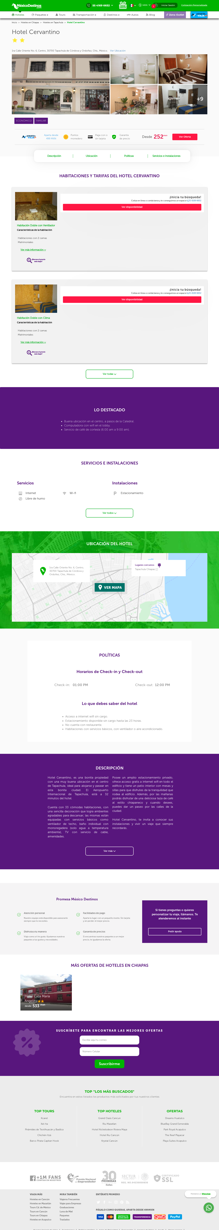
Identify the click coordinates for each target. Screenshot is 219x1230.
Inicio (14, 22)
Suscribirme (109, 1060)
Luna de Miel (66, 1208)
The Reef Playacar (174, 1132)
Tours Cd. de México (40, 1204)
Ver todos (109, 509)
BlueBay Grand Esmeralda (175, 1120)
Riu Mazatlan (109, 1120)
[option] (46, 991)
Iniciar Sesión (168, 5)
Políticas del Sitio (87, 1227)
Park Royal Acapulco (175, 1126)
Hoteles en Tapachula (53, 22)
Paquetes (64, 1212)
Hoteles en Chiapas (30, 22)
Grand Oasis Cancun (109, 1115)
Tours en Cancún (38, 1208)
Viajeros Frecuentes (70, 1196)
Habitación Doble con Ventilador (36, 225)
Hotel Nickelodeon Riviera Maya (109, 1126)
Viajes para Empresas (70, 1200)
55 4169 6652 (194, 200)
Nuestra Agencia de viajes (45, 1227)
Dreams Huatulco (174, 1115)
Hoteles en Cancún (40, 1196)
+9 (200, 99)
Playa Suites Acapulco (175, 1137)
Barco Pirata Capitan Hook (44, 1137)
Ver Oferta (185, 136)
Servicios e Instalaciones (166, 156)
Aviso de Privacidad (108, 1227)
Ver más (110, 847)
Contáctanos (68, 1227)
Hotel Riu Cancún (109, 1132)
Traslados (65, 1216)
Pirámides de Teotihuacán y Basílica (44, 1126)
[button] (88, 14)
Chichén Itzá (44, 1132)
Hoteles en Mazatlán (40, 1200)
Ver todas (109, 371)
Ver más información (33, 249)
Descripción (54, 156)
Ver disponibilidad (132, 207)
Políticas (129, 156)
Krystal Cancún (109, 1137)
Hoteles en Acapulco (40, 1216)
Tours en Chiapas (39, 1212)
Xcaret (44, 1115)
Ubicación (91, 156)
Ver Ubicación (118, 50)
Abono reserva (175, 1227)
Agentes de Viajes (145, 1227)
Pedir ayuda (174, 928)
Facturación (127, 1227)
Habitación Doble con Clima (33, 318)
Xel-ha (44, 1120)
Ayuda (161, 1227)
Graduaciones (67, 1204)
